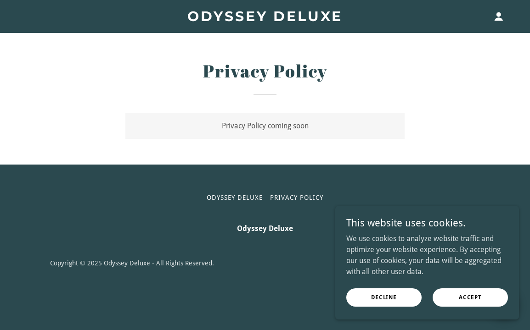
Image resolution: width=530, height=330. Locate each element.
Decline (384, 297)
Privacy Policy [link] (296, 197)
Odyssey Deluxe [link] (235, 197)
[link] (265, 18)
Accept (470, 297)
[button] (499, 16)
